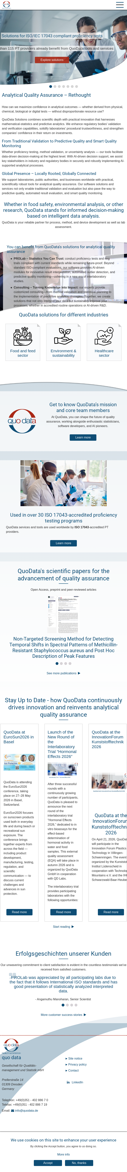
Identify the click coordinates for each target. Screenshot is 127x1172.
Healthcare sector (104, 342)
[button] (50, 86)
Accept (48, 1163)
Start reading (61, 927)
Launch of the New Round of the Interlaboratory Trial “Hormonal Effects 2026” (62, 744)
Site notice (75, 1058)
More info (63, 1154)
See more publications (61, 673)
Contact (73, 1070)
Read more (19, 912)
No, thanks (79, 1163)
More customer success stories (61, 1015)
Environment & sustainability (63, 342)
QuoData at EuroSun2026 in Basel (19, 737)
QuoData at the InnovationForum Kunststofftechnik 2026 (108, 739)
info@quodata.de (26, 1111)
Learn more (83, 437)
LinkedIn (69, 1082)
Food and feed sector (22, 342)
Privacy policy (77, 1064)
